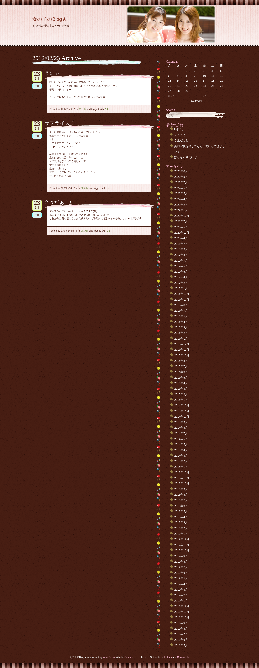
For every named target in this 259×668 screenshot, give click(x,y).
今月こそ (180, 135)
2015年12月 (181, 344)
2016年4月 (181, 321)
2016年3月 (181, 327)
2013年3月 (181, 522)
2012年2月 (181, 595)
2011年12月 (181, 606)
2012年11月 (181, 545)
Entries (168, 657)
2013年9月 (181, 489)
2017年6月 (181, 266)
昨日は (178, 129)
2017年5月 (181, 271)
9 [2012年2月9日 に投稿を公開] (195, 75)
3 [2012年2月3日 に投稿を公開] (203, 70)
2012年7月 (181, 567)
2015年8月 (181, 360)
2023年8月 (181, 171)
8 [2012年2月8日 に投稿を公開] (186, 75)
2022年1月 (181, 210)
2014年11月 (181, 411)
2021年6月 (181, 227)
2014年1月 (181, 467)
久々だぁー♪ (58, 202)
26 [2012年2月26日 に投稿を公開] (221, 85)
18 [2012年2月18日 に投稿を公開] (212, 80)
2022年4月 (181, 199)
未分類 (82, 109)
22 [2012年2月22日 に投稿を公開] (186, 85)
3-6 (108, 230)
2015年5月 (181, 377)
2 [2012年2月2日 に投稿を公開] (195, 70)
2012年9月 (181, 556)
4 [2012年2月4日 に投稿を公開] (212, 70)
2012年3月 (181, 589)
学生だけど (181, 140)
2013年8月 (181, 494)
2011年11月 (181, 611)
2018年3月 (181, 249)
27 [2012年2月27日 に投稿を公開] (169, 90)
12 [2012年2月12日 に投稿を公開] (221, 75)
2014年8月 (181, 427)
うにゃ (52, 73)
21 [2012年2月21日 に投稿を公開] (178, 85)
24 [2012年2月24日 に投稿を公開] (204, 85)
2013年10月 (181, 483)
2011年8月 (181, 628)
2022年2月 (181, 204)
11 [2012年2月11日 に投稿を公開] (212, 75)
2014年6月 (181, 439)
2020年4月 (181, 238)
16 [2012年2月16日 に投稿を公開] (195, 80)
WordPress (109, 657)
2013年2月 (181, 528)
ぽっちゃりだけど (185, 157)
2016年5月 (181, 316)
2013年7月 (181, 500)
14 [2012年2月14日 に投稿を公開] (178, 80)
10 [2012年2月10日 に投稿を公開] (204, 75)
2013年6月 (181, 506)
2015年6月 (181, 372)
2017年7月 (181, 260)
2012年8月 (181, 561)
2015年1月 (181, 399)
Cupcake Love (132, 657)
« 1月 (171, 95)
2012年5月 (181, 578)
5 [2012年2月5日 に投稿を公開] (221, 70)
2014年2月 (181, 461)
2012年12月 (181, 539)
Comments (183, 657)
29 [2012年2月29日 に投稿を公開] (186, 90)
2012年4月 (181, 584)
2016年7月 (181, 310)
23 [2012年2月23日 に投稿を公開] (195, 85)
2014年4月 (181, 450)
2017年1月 (181, 288)
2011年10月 (181, 617)
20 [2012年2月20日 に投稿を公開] (169, 85)
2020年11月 (181, 232)
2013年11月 (181, 478)
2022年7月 (181, 182)
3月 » (206, 95)
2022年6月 (181, 188)
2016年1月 (181, 338)
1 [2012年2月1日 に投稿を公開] (186, 70)
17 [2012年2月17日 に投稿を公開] (204, 80)
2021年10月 (181, 215)
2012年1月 (181, 600)
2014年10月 (181, 416)
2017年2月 (181, 282)
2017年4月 (181, 277)
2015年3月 (181, 388)
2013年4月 (181, 517)
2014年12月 (181, 405)
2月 (37, 75)
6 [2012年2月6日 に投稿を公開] (169, 75)
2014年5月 (181, 444)
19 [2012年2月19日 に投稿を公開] (221, 80)
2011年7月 (181, 634)
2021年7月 (181, 221)
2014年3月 (181, 455)
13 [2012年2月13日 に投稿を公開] (169, 80)
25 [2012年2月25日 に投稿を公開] (212, 85)
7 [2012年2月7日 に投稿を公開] (177, 75)
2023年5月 (181, 176)
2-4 (106, 109)
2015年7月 (181, 366)
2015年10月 (181, 355)
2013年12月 (181, 472)
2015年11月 (181, 349)
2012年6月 (181, 572)
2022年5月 (181, 193)
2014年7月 (181, 433)
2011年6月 (181, 639)
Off (37, 86)
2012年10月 (181, 550)
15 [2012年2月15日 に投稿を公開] (186, 80)
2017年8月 (181, 254)
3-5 (108, 188)
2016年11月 (181, 293)
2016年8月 (181, 305)
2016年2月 (181, 333)
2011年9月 (181, 623)
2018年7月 (181, 243)
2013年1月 (181, 533)
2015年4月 (181, 383)
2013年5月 (181, 511)
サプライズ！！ (62, 123)
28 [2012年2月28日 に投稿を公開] (178, 90)
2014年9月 (181, 422)
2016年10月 (181, 299)
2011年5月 (181, 645)
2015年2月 (181, 394)
